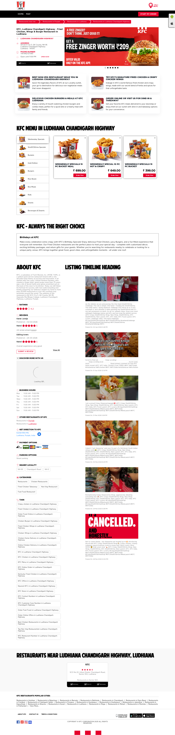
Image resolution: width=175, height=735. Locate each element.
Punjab (31, 421)
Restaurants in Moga (97, 704)
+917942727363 (26, 54)
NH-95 (20, 469)
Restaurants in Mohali (116, 704)
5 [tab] (115, 67)
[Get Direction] (39, 436)
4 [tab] (112, 67)
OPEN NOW (45, 57)
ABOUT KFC (22, 714)
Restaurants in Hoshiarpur (109, 702)
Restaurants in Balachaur (47, 700)
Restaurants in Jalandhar (132, 702)
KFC (87, 664)
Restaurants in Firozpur (64, 702)
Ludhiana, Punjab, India (26, 435)
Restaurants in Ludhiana (77, 704)
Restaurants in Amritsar (26, 700)
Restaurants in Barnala (69, 700)
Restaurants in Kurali (56, 704)
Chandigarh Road (34, 469)
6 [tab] (117, 67)
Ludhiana (32, 424)
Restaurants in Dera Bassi (136, 700)
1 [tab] (105, 67)
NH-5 (47, 469)
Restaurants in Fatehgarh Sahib (40, 702)
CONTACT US (33, 714)
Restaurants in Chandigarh (112, 700)
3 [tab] (110, 67)
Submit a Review (26, 352)
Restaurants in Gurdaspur (87, 702)
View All (56, 350)
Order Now (80, 175)
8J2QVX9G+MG (23, 433)
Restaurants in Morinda (136, 704)
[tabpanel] (112, 46)
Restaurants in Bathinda (89, 700)
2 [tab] (107, 67)
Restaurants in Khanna (37, 704)
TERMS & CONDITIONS (49, 714)
